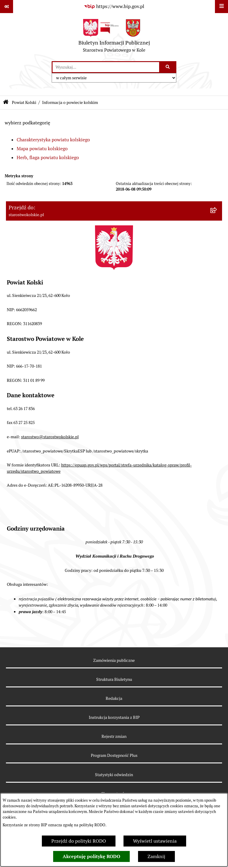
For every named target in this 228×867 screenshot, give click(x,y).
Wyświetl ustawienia (155, 841)
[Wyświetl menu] (221, 6)
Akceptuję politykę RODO (91, 856)
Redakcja (114, 698)
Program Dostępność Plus (114, 755)
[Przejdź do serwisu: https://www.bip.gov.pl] (114, 6)
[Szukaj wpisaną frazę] (168, 67)
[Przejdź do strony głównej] (114, 37)
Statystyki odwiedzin (114, 774)
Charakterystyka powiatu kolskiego (53, 140)
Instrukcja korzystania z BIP (114, 717)
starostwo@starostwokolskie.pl (50, 436)
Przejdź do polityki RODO (78, 841)
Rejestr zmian (114, 736)
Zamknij (156, 856)
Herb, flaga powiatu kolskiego (48, 157)
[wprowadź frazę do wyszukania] (106, 67)
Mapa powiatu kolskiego (42, 148)
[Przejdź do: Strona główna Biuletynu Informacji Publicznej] (6, 102)
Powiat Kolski (24, 102)
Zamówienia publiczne (114, 660)
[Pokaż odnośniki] (6, 6)
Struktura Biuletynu (114, 679)
